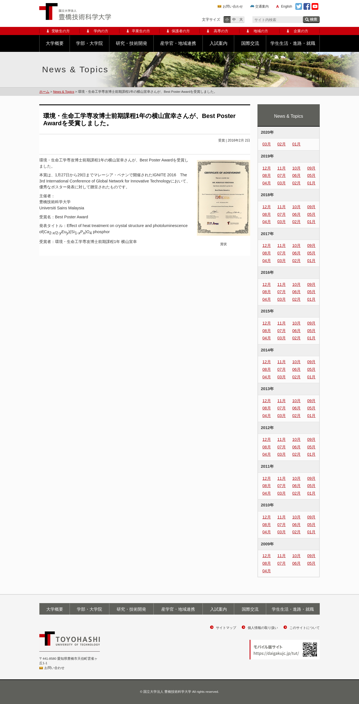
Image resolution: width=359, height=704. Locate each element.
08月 (267, 175)
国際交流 (250, 43)
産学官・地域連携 (178, 43)
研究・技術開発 (131, 43)
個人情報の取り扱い (263, 627)
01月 (296, 144)
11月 (281, 168)
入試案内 (218, 43)
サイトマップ (226, 627)
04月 (267, 183)
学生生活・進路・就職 (292, 43)
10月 (296, 168)
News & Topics (63, 91)
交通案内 (262, 6)
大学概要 (55, 43)
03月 (267, 144)
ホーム (44, 91)
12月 (267, 168)
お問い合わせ (233, 6)
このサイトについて (304, 627)
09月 (311, 168)
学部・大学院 (89, 43)
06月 (296, 175)
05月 (311, 175)
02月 (281, 144)
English (286, 6)
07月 (281, 175)
